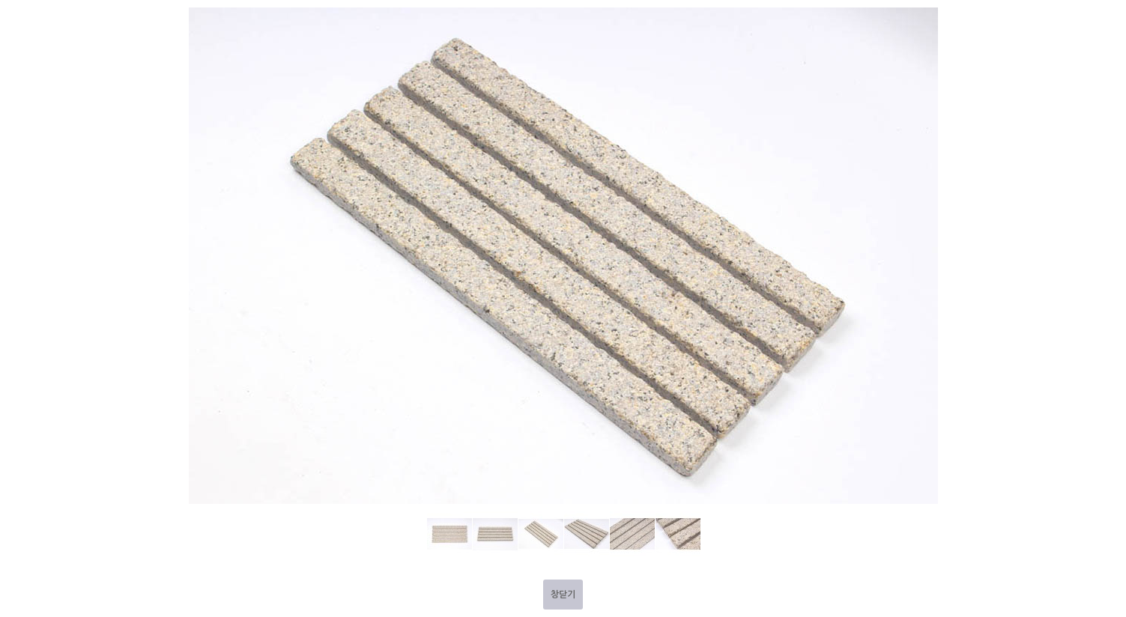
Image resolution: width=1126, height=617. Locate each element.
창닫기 (563, 594)
